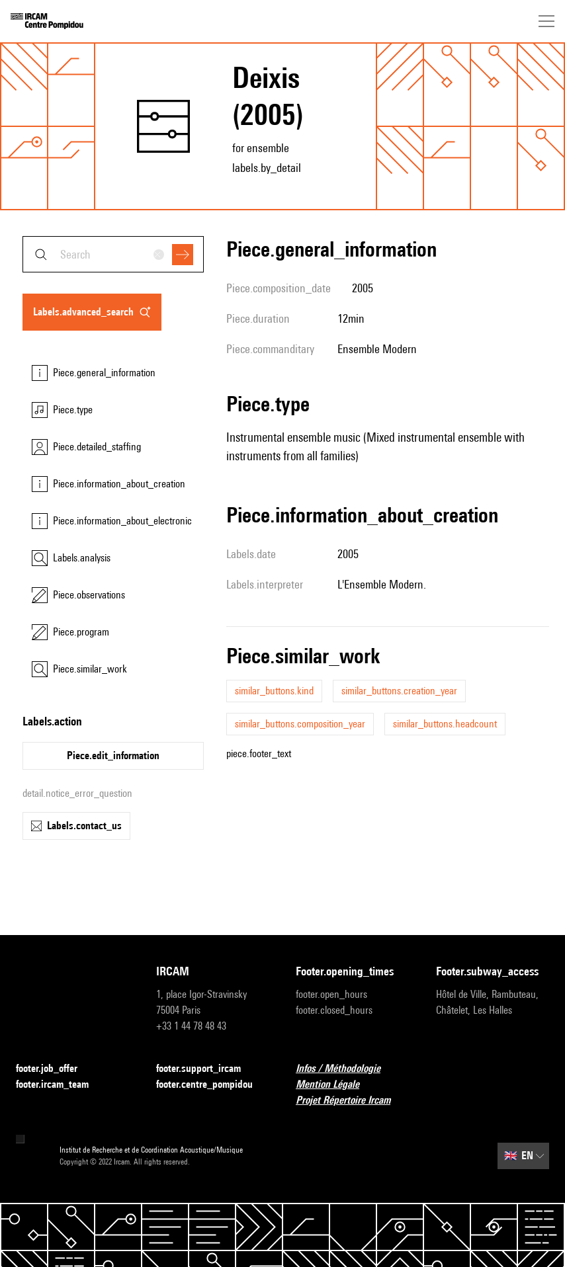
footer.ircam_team (60, 1085)
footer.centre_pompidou (212, 1085)
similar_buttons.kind (274, 690)
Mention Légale (335, 1085)
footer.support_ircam (206, 1069)
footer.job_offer (54, 1069)
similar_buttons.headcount (445, 723)
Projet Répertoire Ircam (351, 1101)
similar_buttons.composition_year (300, 723)
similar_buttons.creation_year (399, 690)
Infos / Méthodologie (346, 1069)
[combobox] (113, 254)
